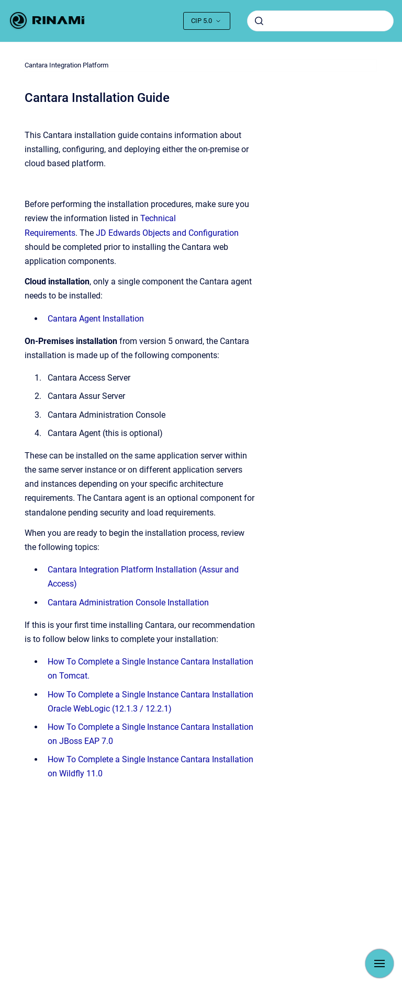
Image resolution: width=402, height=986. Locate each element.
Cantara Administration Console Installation (128, 602)
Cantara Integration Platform (66, 65)
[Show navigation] (379, 963)
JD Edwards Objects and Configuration (167, 233)
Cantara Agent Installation (96, 319)
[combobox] (320, 21)
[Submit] (259, 21)
